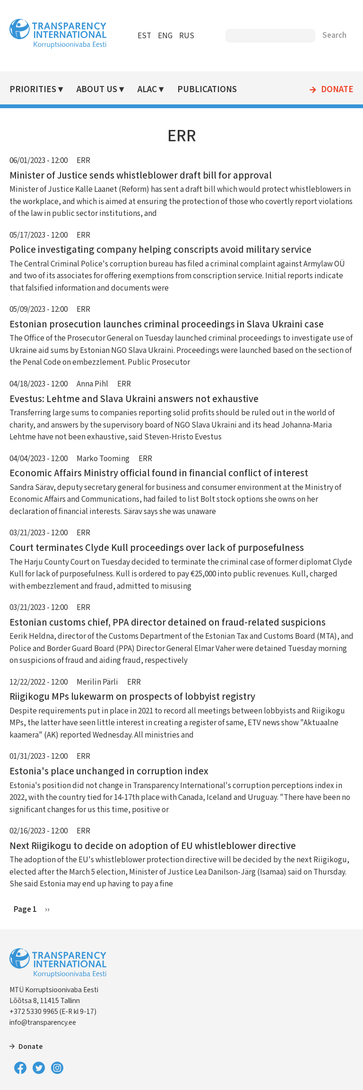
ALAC (147, 89)
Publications (207, 89)
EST (144, 36)
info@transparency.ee (42, 1022)
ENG (165, 36)
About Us (97, 89)
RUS (186, 36)
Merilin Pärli (97, 682)
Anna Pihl (92, 384)
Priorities (32, 89)
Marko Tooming (103, 459)
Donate (337, 89)
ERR (83, 160)
